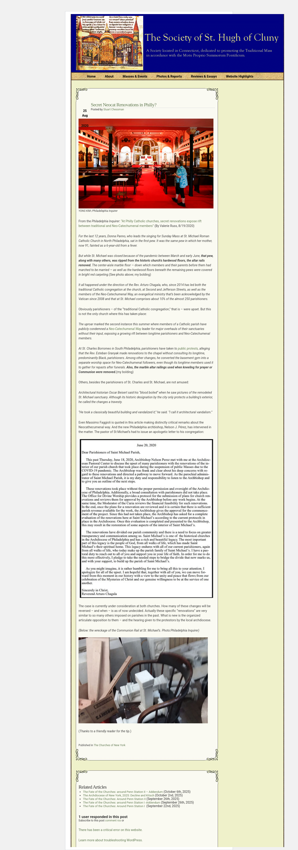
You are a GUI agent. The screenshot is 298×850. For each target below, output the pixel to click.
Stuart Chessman (113, 109)
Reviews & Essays (204, 76)
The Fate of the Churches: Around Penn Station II (114, 799)
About (109, 76)
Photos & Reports (169, 76)
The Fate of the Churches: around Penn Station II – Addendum (123, 791)
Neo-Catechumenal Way (125, 329)
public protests (188, 348)
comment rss (113, 820)
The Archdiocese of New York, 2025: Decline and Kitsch (118, 795)
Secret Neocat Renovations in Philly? (123, 104)
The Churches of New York (109, 745)
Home (91, 76)
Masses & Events (135, 76)
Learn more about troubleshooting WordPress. (111, 840)
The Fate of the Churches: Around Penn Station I (114, 806)
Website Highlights (239, 76)
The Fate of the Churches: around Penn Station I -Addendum (121, 802)
